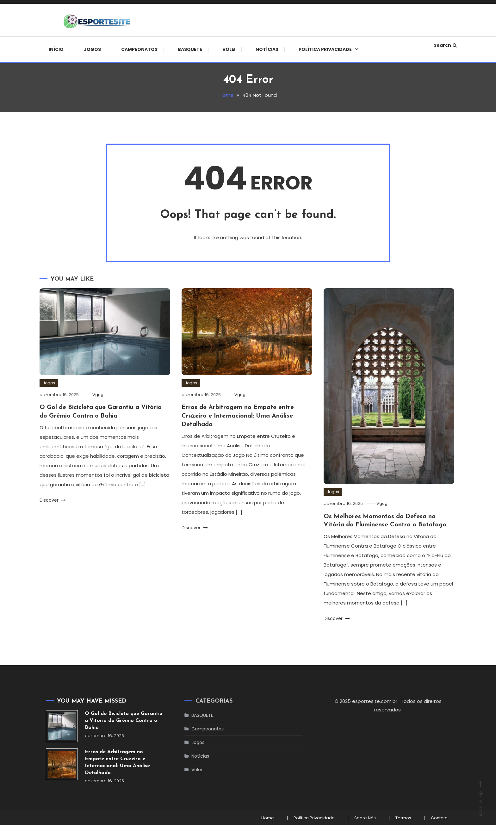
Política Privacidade (325, 49)
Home (264, 817)
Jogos (92, 49)
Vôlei (228, 49)
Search (445, 45)
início (56, 49)
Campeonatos (139, 49)
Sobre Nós (363, 817)
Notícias (267, 49)
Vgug (98, 395)
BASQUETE (190, 49)
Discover (53, 499)
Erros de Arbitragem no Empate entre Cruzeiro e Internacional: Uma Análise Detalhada (239, 415)
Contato (439, 817)
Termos (402, 817)
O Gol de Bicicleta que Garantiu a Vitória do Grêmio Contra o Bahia (123, 720)
